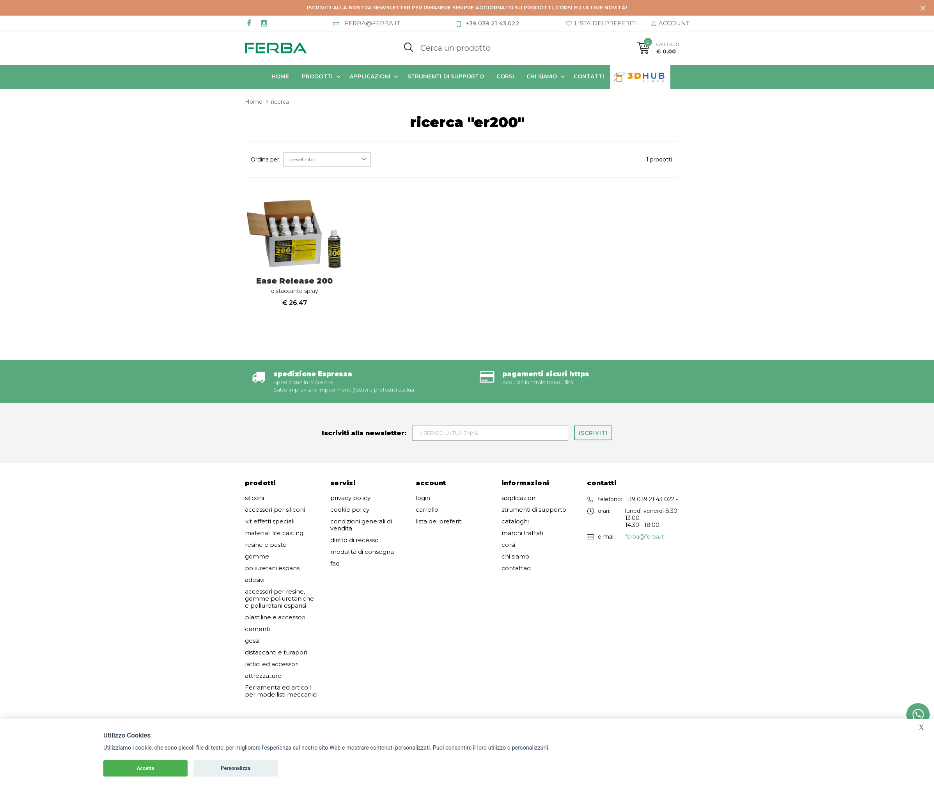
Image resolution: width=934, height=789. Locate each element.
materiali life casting (274, 533)
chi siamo (541, 76)
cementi (257, 629)
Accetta (145, 768)
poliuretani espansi (273, 568)
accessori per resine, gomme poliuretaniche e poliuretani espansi (279, 598)
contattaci (517, 568)
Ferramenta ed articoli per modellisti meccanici (281, 691)
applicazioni (369, 76)
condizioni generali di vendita (361, 525)
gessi (252, 640)
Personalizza (235, 768)
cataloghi (515, 521)
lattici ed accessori (272, 664)
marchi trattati (522, 533)
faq (335, 563)
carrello (427, 509)
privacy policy (350, 498)
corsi (505, 76)
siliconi (254, 498)
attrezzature (263, 675)
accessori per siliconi (275, 509)
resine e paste (266, 544)
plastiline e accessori (275, 617)
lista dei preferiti (439, 521)
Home (280, 76)
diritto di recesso (354, 540)
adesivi (254, 579)
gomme (257, 556)
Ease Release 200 (294, 285)
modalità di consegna (362, 551)
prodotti (317, 76)
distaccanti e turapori (276, 652)
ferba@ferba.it (644, 536)
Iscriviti (593, 432)
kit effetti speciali (269, 521)
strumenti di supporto (446, 76)
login (423, 498)
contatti (589, 76)
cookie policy (349, 509)
